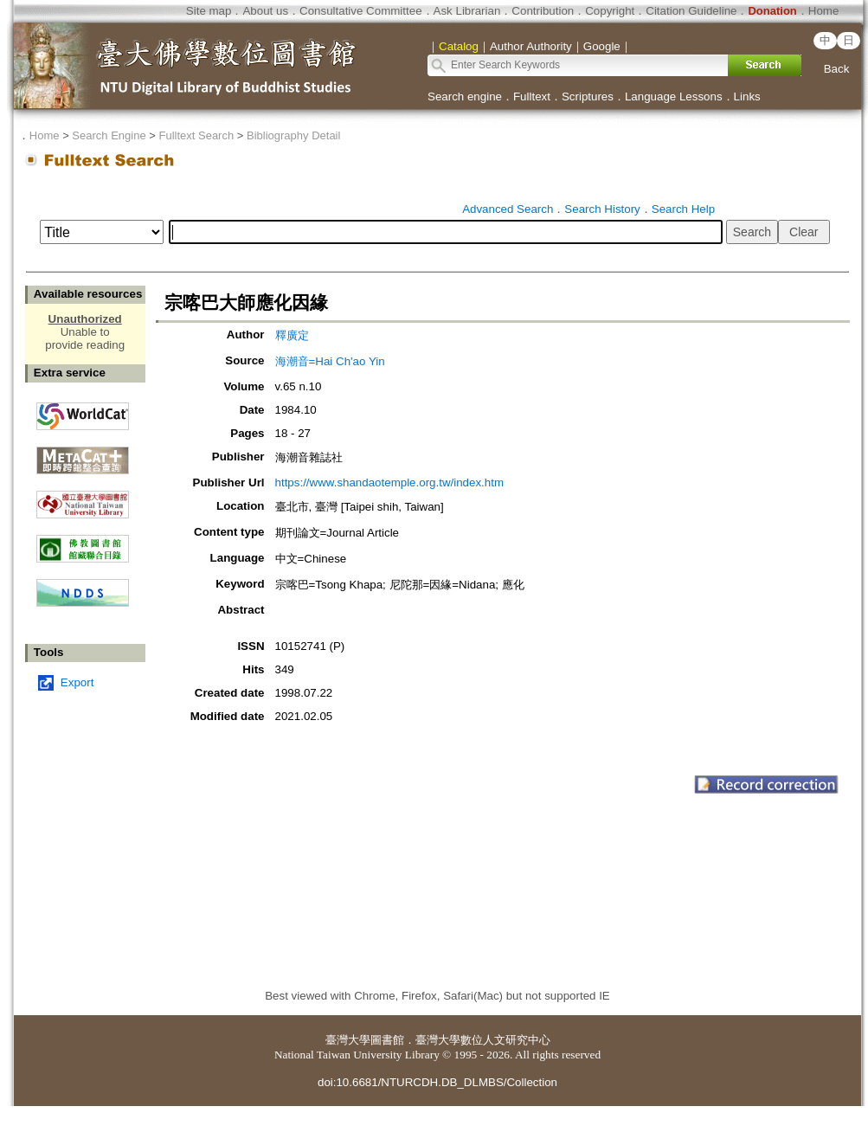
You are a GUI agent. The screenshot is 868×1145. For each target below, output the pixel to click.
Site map (209, 10)
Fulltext (531, 96)
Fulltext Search (196, 135)
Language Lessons (674, 96)
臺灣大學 (347, 1039)
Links (747, 96)
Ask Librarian (467, 10)
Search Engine (108, 135)
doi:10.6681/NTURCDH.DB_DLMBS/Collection (437, 1082)
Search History (602, 209)
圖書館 (387, 1039)
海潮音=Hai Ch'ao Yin (330, 361)
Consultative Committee (360, 10)
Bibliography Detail (293, 135)
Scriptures (588, 96)
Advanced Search (507, 209)
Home (823, 10)
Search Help (683, 209)
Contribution (542, 10)
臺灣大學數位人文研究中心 (482, 1039)
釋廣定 (292, 335)
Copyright (609, 10)
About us (265, 10)
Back (837, 68)
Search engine (465, 96)
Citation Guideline (691, 10)
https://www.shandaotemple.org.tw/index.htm (389, 482)
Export (77, 682)
